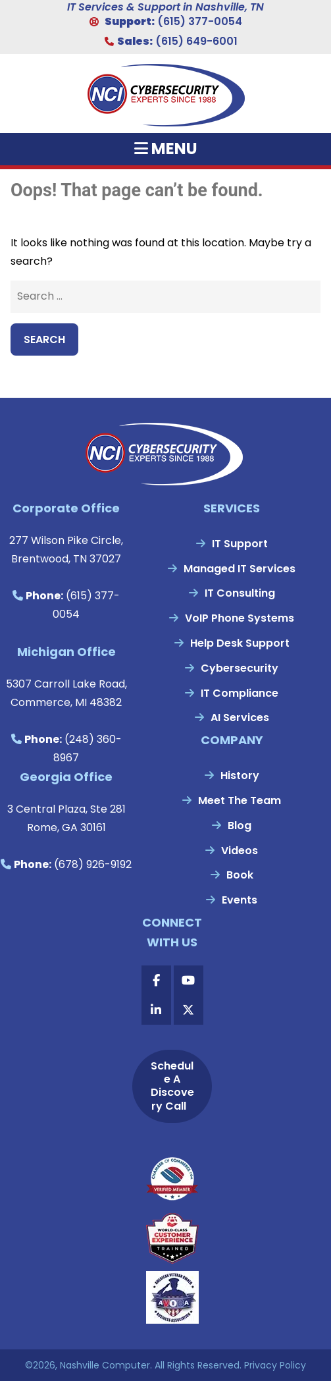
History (239, 775)
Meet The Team (239, 800)
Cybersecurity (239, 668)
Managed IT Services (239, 568)
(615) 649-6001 (196, 41)
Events (239, 899)
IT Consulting (240, 593)
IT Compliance (239, 693)
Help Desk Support (240, 643)
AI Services (240, 717)
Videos (239, 850)
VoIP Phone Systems (239, 618)
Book (239, 874)
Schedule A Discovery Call (172, 1086)
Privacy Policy (275, 1365)
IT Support (240, 543)
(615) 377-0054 (199, 21)
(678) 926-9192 (93, 864)
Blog (239, 825)
